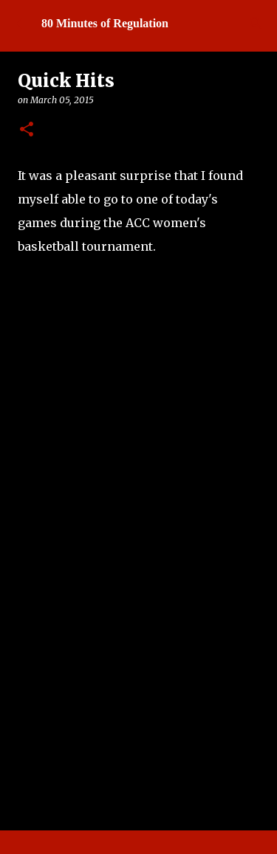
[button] (26, 130)
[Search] (256, 23)
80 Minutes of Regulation (104, 23)
